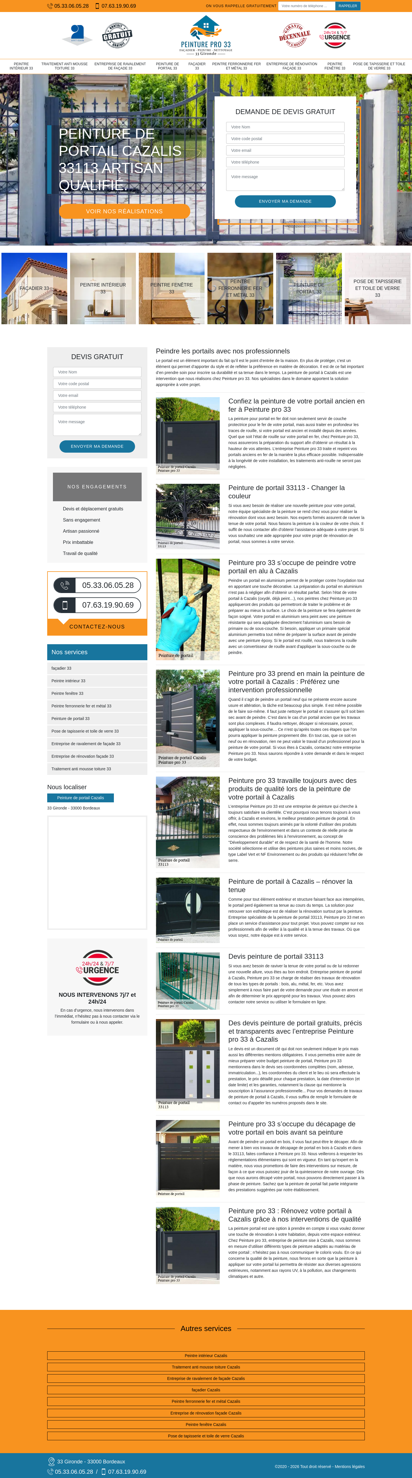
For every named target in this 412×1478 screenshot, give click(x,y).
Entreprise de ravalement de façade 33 (120, 66)
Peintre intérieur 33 (21, 66)
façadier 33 (197, 66)
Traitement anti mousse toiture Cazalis (206, 1367)
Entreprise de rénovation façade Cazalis (206, 1413)
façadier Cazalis (206, 1390)
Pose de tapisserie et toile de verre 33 (379, 66)
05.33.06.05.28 (68, 6)
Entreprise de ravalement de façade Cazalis (206, 1378)
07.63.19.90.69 (115, 6)
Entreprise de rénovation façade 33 (291, 66)
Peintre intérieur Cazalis (206, 1355)
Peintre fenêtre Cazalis (206, 1424)
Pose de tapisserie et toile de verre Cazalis (206, 1436)
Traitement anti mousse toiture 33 (64, 66)
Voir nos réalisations (124, 211)
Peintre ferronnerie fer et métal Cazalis (206, 1401)
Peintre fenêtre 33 (334, 66)
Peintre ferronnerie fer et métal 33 (236, 66)
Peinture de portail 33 (167, 66)
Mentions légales (350, 1466)
